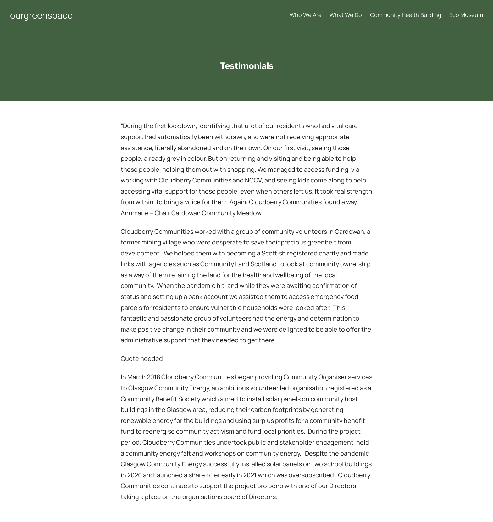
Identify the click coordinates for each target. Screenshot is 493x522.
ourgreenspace (41, 15)
